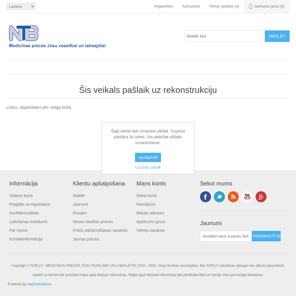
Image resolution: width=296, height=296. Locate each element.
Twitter (219, 196)
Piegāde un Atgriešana (29, 204)
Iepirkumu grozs (150, 221)
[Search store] (224, 36)
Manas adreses (150, 213)
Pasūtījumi (145, 204)
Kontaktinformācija (25, 239)
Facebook (205, 196)
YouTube (247, 196)
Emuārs (80, 213)
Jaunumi (80, 204)
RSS (233, 196)
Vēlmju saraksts (150, 230)
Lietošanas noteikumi (28, 221)
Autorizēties (191, 6)
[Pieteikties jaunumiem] (226, 236)
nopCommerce (39, 284)
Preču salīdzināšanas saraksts (100, 230)
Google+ (261, 196)
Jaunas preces (86, 239)
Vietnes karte (21, 195)
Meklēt (79, 195)
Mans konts (146, 195)
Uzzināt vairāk (148, 167)
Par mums (18, 230)
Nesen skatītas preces (93, 221)
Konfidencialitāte (24, 213)
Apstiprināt (148, 157)
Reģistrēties (163, 6)
